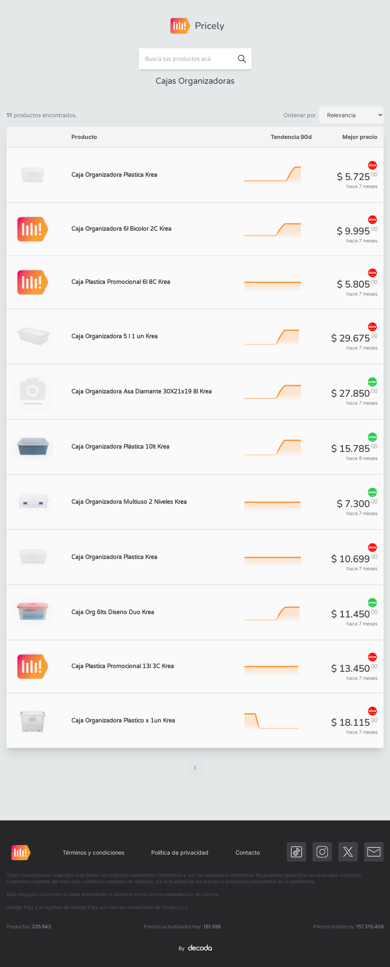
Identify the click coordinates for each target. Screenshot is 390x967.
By (195, 948)
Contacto (248, 852)
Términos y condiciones (93, 852)
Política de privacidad (180, 852)
